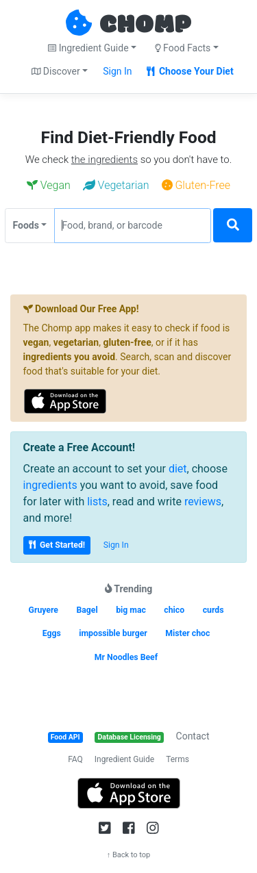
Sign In (117, 71)
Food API (65, 737)
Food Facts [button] (183, 47)
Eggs (51, 633)
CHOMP (145, 25)
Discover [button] (56, 71)
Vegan (49, 185)
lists (97, 501)
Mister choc (187, 633)
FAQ (75, 759)
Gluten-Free (196, 185)
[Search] (232, 225)
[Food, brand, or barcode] (132, 225)
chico (174, 610)
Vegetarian (116, 185)
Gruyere (43, 610)
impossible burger (113, 633)
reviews (202, 501)
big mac (131, 610)
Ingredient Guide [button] (88, 47)
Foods (26, 225)
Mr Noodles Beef (126, 657)
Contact (193, 736)
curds (213, 610)
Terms (177, 759)
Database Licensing (129, 737)
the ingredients (104, 159)
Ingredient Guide (124, 759)
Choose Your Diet (190, 71)
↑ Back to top (129, 854)
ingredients (50, 485)
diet (178, 468)
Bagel (86, 610)
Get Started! (57, 545)
